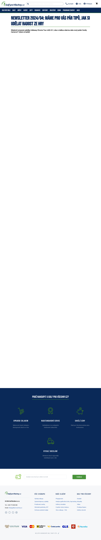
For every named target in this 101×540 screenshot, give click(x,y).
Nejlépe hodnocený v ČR (46, 533)
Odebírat (79, 477)
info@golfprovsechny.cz (15, 508)
